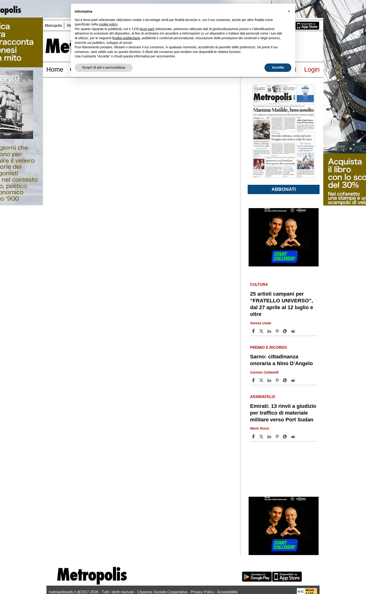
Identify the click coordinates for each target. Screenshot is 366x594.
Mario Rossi (259, 428)
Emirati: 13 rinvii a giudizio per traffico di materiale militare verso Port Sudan (283, 413)
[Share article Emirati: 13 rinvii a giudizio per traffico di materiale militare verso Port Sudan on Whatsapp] (286, 436)
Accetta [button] (278, 67)
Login (312, 69)
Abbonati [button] (283, 189)
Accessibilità (227, 592)
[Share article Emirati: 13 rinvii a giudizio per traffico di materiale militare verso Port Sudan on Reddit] (293, 436)
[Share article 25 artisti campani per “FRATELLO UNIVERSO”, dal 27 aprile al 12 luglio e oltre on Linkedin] (270, 331)
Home (54, 69)
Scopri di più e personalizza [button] (103, 67)
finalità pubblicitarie (126, 38)
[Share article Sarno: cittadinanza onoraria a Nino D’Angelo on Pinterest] (278, 380)
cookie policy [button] (108, 24)
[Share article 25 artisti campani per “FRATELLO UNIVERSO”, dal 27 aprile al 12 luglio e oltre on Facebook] (254, 331)
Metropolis (53, 26)
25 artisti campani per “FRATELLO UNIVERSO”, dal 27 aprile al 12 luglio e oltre (281, 304)
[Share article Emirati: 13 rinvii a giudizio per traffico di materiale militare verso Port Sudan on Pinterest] (278, 436)
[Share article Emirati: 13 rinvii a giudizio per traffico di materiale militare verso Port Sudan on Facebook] (254, 436)
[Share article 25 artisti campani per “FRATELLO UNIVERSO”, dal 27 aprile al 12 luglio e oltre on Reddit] (293, 331)
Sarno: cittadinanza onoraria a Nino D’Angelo (281, 360)
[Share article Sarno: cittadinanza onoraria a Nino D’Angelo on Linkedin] (270, 380)
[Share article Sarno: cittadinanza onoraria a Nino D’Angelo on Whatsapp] (286, 380)
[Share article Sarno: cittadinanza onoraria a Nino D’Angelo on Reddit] (293, 380)
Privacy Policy (202, 592)
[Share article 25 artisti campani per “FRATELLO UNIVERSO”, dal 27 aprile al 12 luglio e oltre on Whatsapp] (286, 331)
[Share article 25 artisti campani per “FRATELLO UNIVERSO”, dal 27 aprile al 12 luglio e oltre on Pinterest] (278, 331)
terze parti (147, 29)
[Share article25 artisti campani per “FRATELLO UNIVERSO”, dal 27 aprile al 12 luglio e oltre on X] (262, 331)
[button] (289, 11)
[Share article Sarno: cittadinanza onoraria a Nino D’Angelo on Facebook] (254, 380)
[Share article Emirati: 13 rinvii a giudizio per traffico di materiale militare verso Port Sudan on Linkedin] (270, 436)
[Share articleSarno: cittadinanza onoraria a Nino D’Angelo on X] (262, 380)
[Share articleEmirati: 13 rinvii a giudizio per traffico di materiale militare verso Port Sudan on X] (262, 436)
